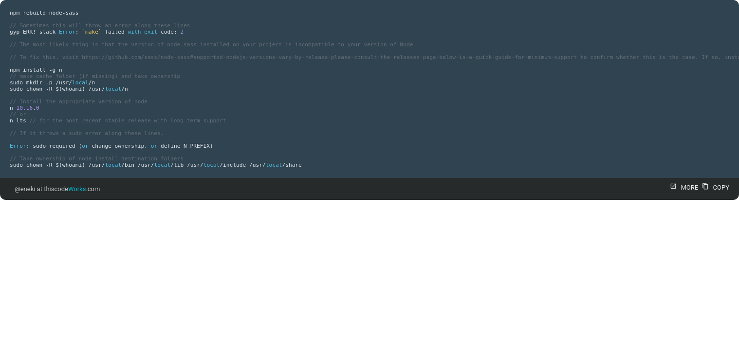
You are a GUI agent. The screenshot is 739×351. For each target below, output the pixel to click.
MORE (682, 187)
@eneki (25, 189)
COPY (714, 187)
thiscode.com (72, 189)
